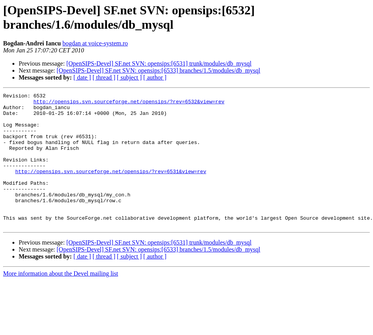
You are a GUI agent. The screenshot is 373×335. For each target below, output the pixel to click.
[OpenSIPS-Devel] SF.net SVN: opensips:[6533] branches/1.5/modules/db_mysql (158, 70)
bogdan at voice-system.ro (95, 43)
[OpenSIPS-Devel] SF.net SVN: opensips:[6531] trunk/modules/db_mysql (158, 63)
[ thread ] (103, 77)
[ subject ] (129, 77)
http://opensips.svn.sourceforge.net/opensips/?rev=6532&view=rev (128, 103)
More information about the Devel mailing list (60, 300)
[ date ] (82, 77)
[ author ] (155, 77)
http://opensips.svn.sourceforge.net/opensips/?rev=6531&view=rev (110, 187)
